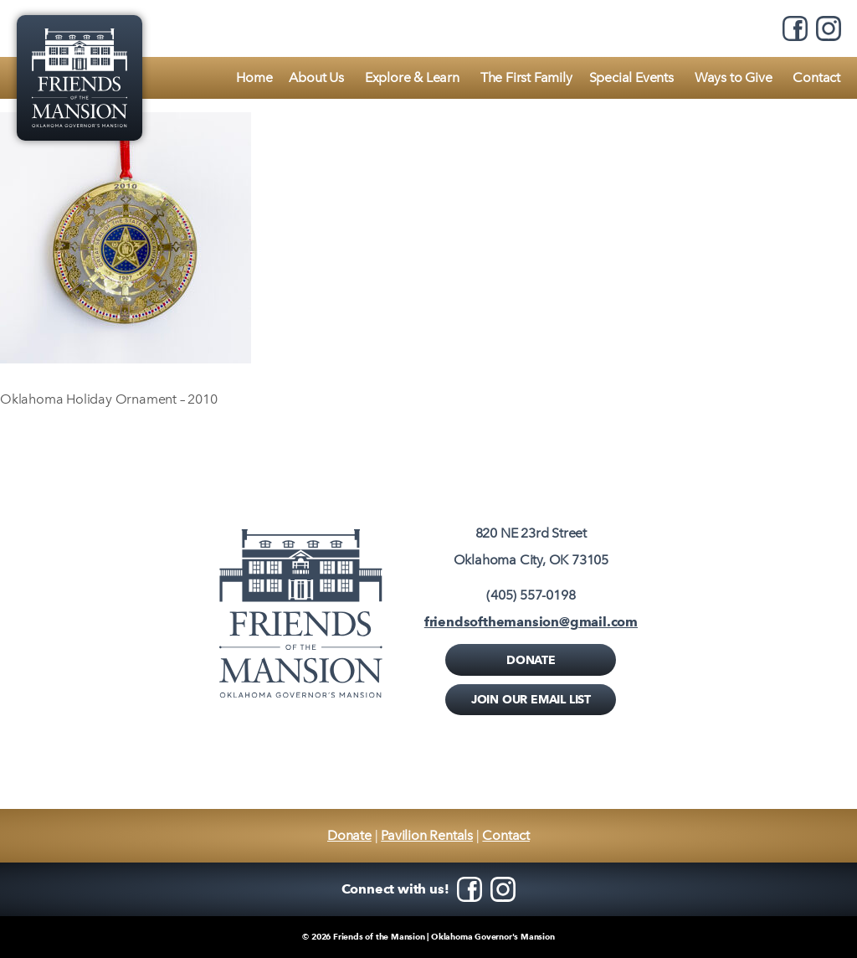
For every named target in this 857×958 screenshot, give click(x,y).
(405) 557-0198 (530, 595)
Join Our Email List (531, 699)
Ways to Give (733, 77)
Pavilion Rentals (427, 835)
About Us (316, 77)
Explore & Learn (412, 77)
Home (254, 77)
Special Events (631, 77)
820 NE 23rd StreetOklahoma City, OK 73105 (531, 546)
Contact (816, 77)
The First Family (526, 77)
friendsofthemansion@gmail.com (531, 622)
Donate (531, 660)
